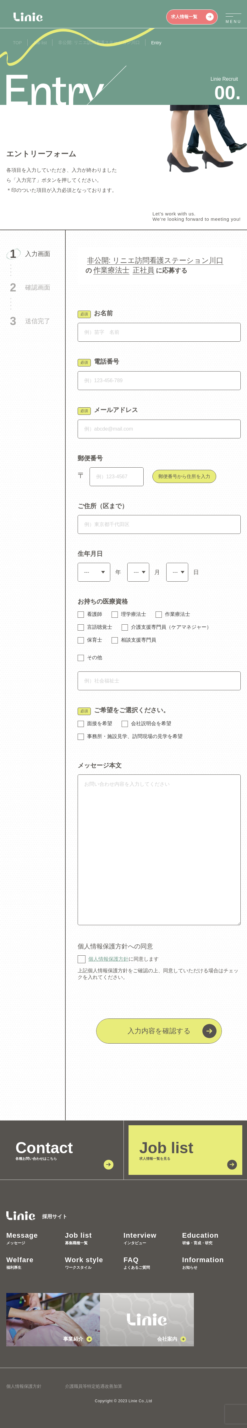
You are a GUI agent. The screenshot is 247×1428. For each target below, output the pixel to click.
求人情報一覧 (192, 17)
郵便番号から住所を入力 (184, 476)
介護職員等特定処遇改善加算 (93, 1386)
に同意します (123, 959)
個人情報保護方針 (108, 959)
